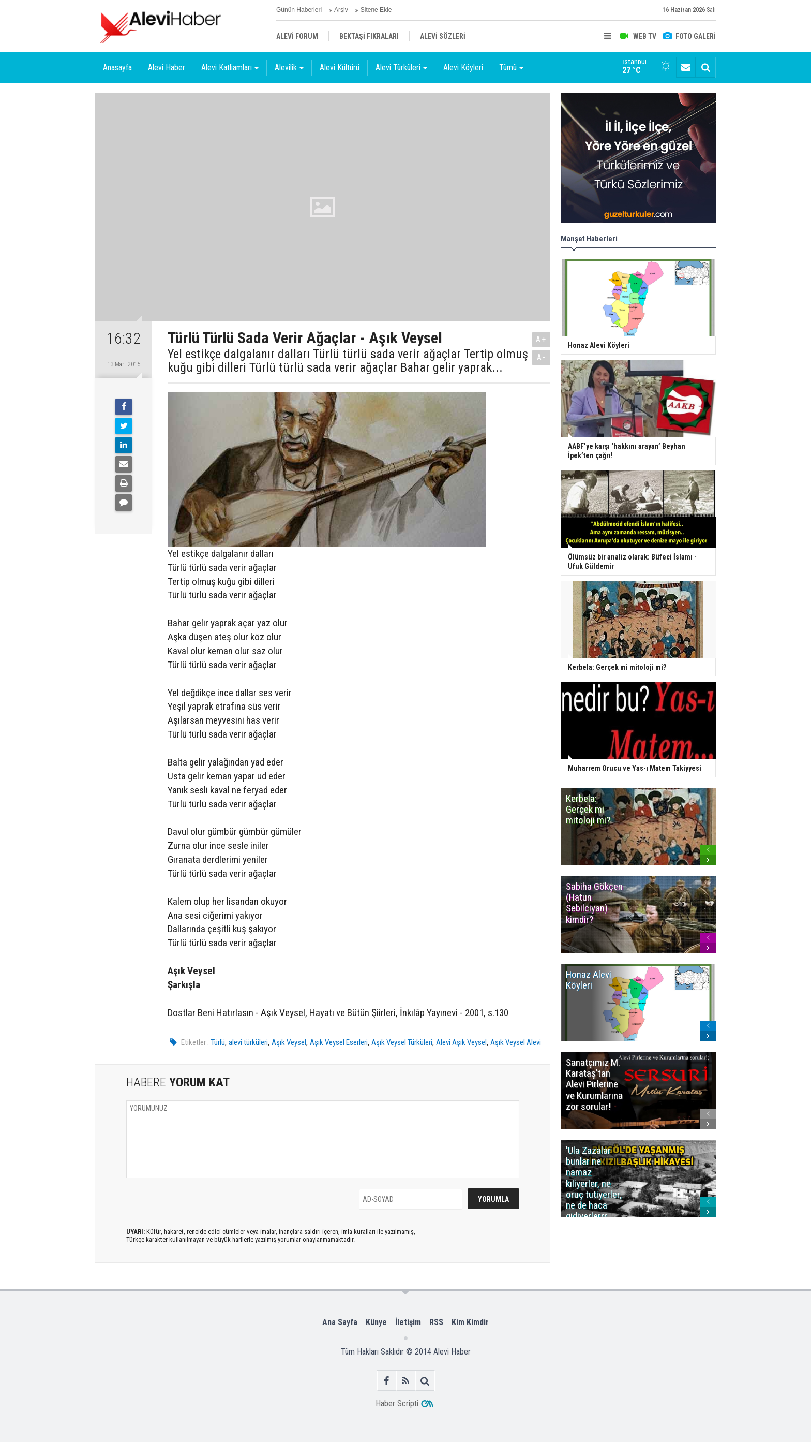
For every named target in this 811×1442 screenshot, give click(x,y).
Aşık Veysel (289, 1042)
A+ (541, 339)
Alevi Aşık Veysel (461, 1042)
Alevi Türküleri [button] (401, 67)
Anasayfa (117, 67)
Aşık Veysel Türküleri (401, 1042)
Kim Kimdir (470, 1322)
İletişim (408, 1322)
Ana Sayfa (339, 1322)
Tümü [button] (511, 67)
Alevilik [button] (289, 67)
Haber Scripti (397, 1403)
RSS (436, 1322)
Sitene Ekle (376, 9)
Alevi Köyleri (463, 67)
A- (541, 357)
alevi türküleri (248, 1042)
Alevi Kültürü (339, 67)
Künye (376, 1322)
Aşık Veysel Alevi (515, 1042)
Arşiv (341, 9)
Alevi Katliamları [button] (230, 67)
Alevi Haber (166, 67)
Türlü (218, 1042)
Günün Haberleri (299, 9)
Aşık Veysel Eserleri (339, 1042)
